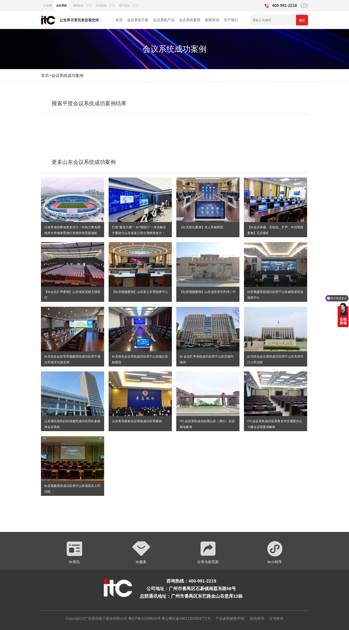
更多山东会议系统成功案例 (84, 162)
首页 (119, 20)
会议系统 (61, 5)
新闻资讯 (212, 20)
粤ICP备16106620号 (143, 618)
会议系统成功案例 (67, 75)
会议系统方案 (137, 20)
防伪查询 (257, 618)
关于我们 (231, 20)
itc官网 (47, 5)
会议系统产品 (163, 20)
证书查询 (276, 618)
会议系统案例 (189, 20)
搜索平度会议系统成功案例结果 (89, 103)
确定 (302, 20)
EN (304, 5)
